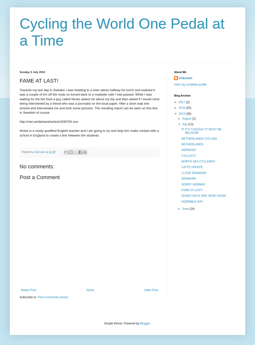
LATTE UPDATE (192, 167)
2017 (182, 102)
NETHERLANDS (192, 144)
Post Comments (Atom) (53, 297)
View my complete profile (190, 84)
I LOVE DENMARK (193, 173)
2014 (182, 113)
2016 (182, 108)
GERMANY (188, 150)
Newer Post (28, 290)
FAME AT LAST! (192, 190)
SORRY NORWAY (193, 184)
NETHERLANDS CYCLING (199, 138)
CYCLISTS (188, 156)
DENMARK (188, 178)
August (187, 118)
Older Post (151, 290)
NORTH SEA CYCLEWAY (198, 161)
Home (90, 290)
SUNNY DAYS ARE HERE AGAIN (203, 195)
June (185, 208)
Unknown (185, 78)
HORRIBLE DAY (192, 201)
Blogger (145, 323)
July (185, 124)
